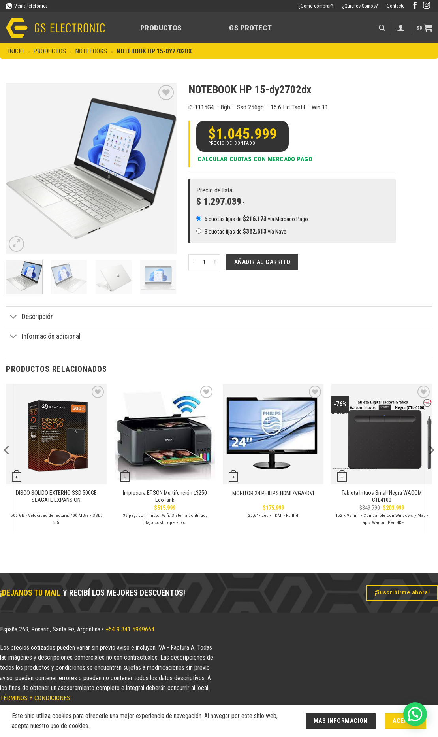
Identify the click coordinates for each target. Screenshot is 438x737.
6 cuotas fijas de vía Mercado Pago (252, 218)
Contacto (396, 6)
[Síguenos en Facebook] (415, 6)
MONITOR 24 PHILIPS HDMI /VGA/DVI (273, 493)
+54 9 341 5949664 (129, 629)
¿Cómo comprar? (315, 6)
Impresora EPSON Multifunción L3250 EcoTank (165, 497)
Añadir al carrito (262, 262)
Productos (161, 27)
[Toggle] (13, 317)
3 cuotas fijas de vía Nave (241, 231)
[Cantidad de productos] (204, 262)
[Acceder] (401, 27)
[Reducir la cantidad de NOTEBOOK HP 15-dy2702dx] (193, 262)
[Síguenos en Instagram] (426, 6)
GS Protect (250, 27)
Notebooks (91, 51)
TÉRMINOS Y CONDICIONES (35, 698)
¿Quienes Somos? (360, 6)
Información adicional (43, 336)
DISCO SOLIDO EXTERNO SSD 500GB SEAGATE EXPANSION (56, 497)
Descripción (30, 317)
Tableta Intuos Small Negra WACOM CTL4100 (382, 497)
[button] (382, 28)
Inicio (16, 51)
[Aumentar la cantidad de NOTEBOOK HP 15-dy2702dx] (215, 262)
